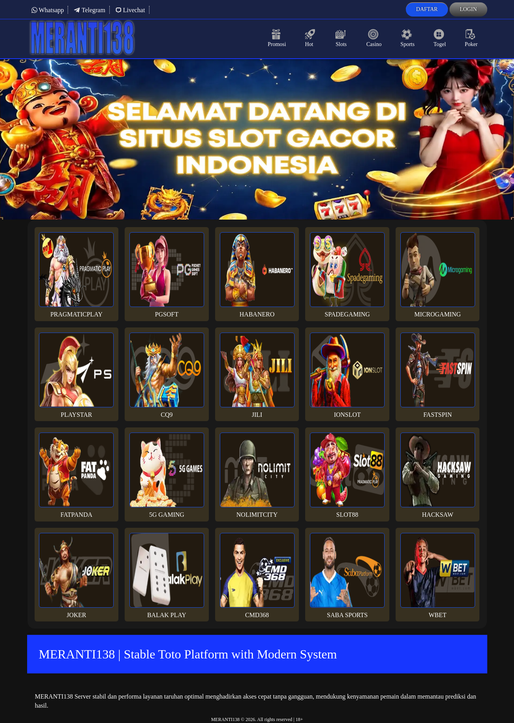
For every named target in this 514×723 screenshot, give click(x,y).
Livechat (130, 10)
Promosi (277, 38)
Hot (311, 38)
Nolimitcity (257, 475)
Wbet (437, 575)
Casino (373, 38)
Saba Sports (347, 575)
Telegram (89, 10)
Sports (407, 38)
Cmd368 (257, 575)
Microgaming (437, 275)
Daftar (427, 9)
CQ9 (166, 375)
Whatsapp (47, 10)
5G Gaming (166, 475)
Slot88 (347, 475)
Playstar (76, 375)
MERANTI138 (225, 719)
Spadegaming (347, 275)
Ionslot (347, 375)
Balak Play (166, 575)
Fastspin (437, 375)
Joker (76, 575)
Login (468, 9)
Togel (439, 38)
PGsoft (166, 275)
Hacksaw (437, 475)
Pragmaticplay (76, 275)
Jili (257, 375)
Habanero (257, 275)
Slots (341, 38)
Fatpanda (76, 475)
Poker (471, 38)
